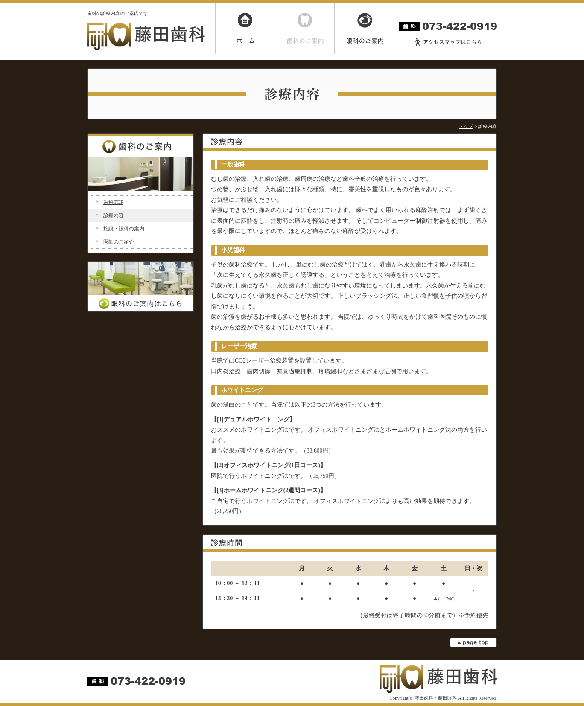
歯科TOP (113, 202)
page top (473, 642)
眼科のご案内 (364, 28)
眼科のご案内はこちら (140, 286)
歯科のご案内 (305, 28)
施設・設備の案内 (123, 229)
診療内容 (113, 215)
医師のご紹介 (118, 242)
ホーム (245, 28)
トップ (466, 126)
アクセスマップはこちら (448, 42)
